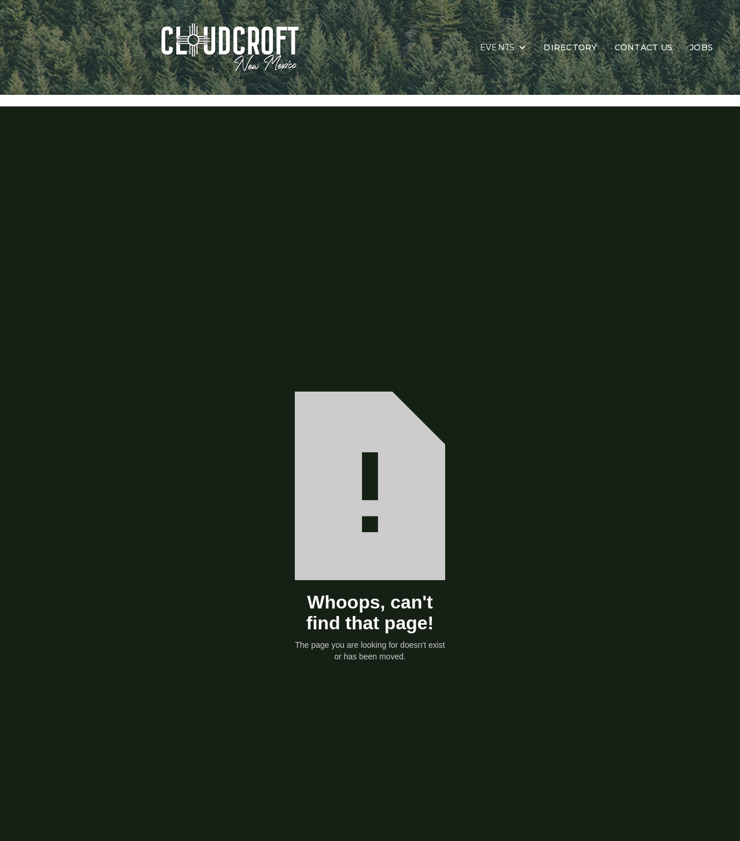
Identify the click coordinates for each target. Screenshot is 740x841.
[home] (244, 47)
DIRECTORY (570, 47)
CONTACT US (644, 47)
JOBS (701, 47)
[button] (503, 47)
